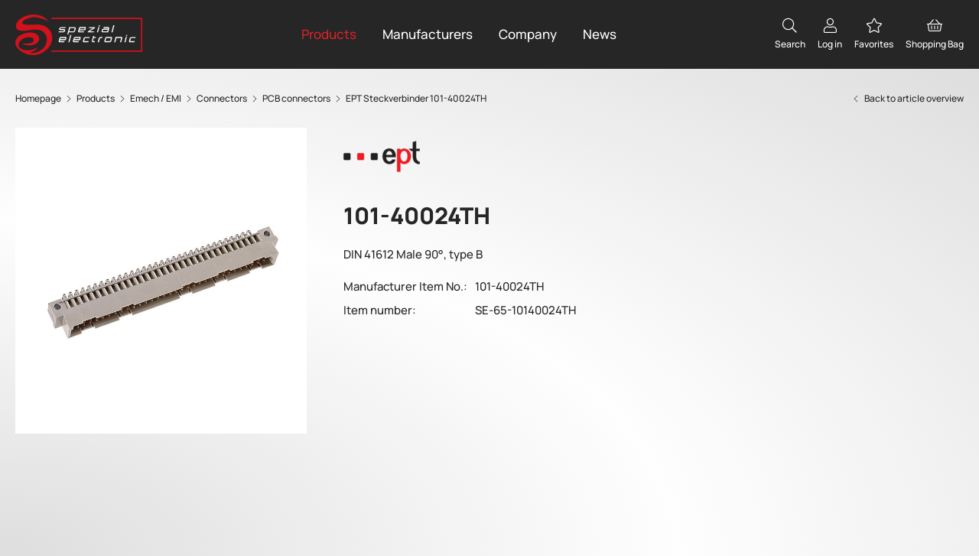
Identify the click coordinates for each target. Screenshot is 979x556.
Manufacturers (427, 34)
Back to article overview (907, 98)
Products (328, 34)
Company (528, 34)
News (599, 34)
